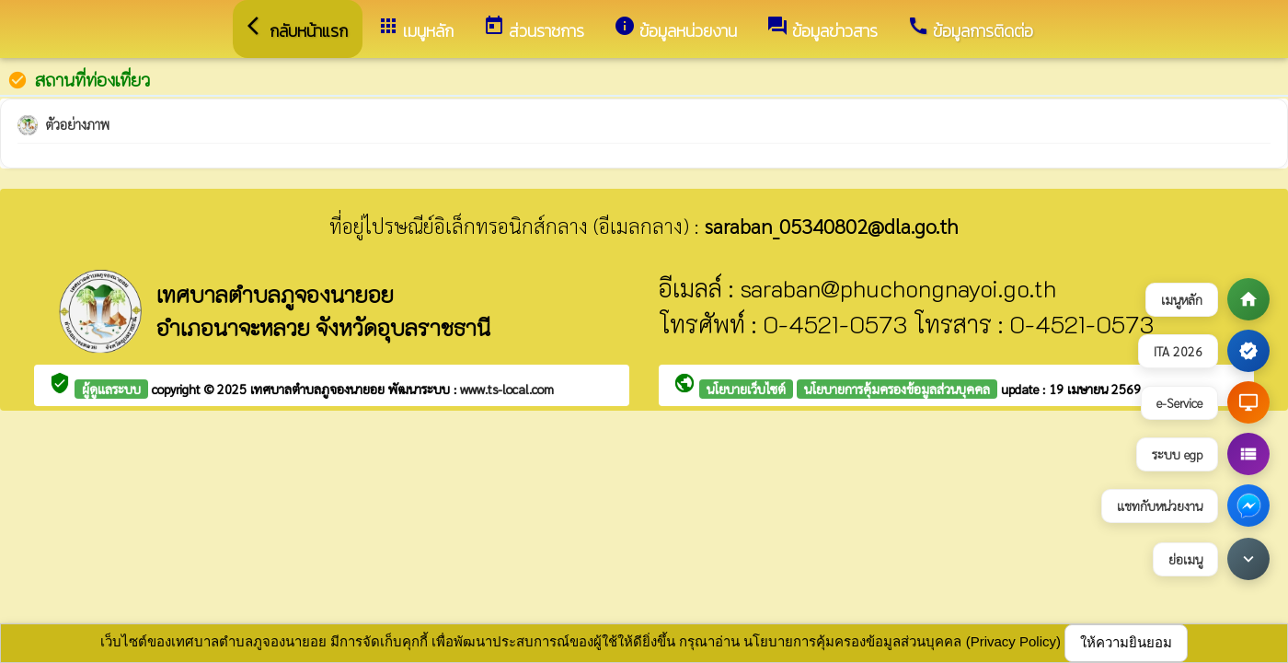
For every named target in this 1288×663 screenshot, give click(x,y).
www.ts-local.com (507, 388)
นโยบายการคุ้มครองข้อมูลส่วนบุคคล (897, 388)
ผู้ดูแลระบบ (111, 388)
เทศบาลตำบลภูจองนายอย (319, 388)
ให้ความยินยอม (1126, 642)
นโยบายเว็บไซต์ (746, 388)
